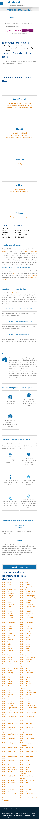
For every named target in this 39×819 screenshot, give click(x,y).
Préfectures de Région (21, 813)
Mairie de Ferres (24, 679)
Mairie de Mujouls (7, 681)
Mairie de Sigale (6, 765)
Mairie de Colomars (8, 631)
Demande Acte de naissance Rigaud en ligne (19, 103)
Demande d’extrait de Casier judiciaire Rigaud (19, 137)
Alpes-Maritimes (32, 275)
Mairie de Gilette (7, 648)
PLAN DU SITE (13, 809)
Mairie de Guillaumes (26, 653)
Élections (11, 818)
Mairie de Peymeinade (8, 703)
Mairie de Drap (24, 637)
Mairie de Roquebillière (27, 710)
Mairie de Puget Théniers (9, 708)
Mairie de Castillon (25, 615)
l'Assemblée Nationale (19, 293)
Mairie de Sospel (25, 765)
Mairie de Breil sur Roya (9, 604)
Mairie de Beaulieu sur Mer (28, 591)
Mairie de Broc (6, 675)
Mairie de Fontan (25, 644)
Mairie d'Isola (24, 655)
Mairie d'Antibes (25, 585)
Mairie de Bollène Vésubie (27, 657)
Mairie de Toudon (7, 771)
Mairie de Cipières (7, 626)
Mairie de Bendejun (8, 596)
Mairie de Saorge (25, 760)
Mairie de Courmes (25, 633)
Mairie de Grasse (25, 651)
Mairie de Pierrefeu (7, 705)
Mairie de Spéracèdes (8, 767)
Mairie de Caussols (7, 618)
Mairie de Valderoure (8, 789)
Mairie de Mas (6, 677)
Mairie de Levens (25, 681)
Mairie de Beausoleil (8, 593)
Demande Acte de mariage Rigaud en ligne (19, 105)
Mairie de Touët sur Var (9, 776)
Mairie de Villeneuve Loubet (28, 798)
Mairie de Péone (25, 701)
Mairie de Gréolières (8, 653)
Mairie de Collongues (26, 629)
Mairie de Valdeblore (26, 787)
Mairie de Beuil (6, 598)
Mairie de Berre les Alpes (27, 596)
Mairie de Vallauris (25, 789)
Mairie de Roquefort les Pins (28, 712)
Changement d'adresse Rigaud (19, 217)
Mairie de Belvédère (26, 593)
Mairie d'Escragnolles (8, 642)
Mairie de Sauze (6, 763)
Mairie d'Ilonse (6, 655)
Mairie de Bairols (7, 591)
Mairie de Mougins (7, 694)
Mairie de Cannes (25, 609)
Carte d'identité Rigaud (19, 133)
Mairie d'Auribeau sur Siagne (10, 589)
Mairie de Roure (24, 721)
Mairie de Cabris (6, 607)
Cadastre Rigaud (19, 164)
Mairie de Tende (24, 767)
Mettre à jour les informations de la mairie (12, 67)
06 (13, 273)
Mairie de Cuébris (25, 635)
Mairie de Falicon (7, 644)
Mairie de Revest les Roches (28, 708)
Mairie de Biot (6, 600)
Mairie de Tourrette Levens (28, 780)
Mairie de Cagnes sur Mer (27, 607)
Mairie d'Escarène (7, 657)
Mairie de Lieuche (7, 684)
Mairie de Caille (6, 609)
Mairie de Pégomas (7, 699)
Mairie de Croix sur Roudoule (10, 661)
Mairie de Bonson (7, 602)
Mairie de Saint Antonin (27, 723)
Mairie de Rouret (25, 677)
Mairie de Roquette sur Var (10, 668)
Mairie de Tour (24, 668)
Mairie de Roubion (7, 721)
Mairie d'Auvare (24, 589)
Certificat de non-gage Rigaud (19, 191)
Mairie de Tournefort (8, 780)
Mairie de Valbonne (8, 787)
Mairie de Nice (6, 697)
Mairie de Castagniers (26, 613)
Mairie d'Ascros (6, 587)
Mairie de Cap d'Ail (25, 611)
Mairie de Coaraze (7, 629)
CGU (20, 809)
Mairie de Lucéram (25, 684)
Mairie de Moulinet (25, 694)
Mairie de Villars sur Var (9, 793)
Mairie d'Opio (24, 697)
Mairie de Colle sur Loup (27, 659)
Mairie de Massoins (25, 690)
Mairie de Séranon (25, 763)
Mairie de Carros (7, 613)
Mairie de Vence (24, 791)
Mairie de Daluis (6, 637)
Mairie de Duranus (7, 640)
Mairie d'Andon (6, 585)
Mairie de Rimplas (7, 710)
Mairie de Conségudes (26, 631)
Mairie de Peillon (7, 701)
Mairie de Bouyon (25, 602)
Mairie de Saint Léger (8, 743)
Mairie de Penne (7, 664)
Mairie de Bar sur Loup (26, 673)
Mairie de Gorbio (25, 648)
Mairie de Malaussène (8, 686)
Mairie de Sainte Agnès (26, 756)
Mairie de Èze (24, 642)
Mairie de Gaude (25, 661)
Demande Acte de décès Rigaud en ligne (19, 108)
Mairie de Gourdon (7, 651)
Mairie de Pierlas (25, 703)
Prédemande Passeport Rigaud (19, 135)
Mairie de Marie (6, 690)
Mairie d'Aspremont (26, 587)
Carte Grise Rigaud (19, 189)
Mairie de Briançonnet (26, 604)
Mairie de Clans (24, 626)
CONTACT (4, 809)
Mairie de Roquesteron (9, 717)
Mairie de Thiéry (24, 769)
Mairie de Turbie (25, 670)
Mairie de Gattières (25, 646)
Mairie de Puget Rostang (27, 705)
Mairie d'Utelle (24, 782)
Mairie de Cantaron (7, 611)
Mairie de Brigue (7, 659)
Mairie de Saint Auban (8, 727)
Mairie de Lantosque (8, 673)
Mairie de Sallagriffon (8, 760)
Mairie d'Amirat (24, 582)
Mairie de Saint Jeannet (9, 738)
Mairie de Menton (7, 692)
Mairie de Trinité (7, 670)
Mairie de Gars (6, 646)
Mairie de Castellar (7, 615)
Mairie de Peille (24, 699)
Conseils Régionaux (8, 813)
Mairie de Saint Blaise (26, 727)
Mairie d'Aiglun (6, 582)
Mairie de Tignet (6, 679)
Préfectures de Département (22, 816)
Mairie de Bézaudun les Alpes (28, 598)
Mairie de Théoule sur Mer (10, 769)
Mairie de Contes (7, 633)
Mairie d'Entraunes (25, 640)
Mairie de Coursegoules (9, 635)
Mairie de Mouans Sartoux (28, 692)
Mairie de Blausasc (25, 600)
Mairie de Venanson (8, 791)
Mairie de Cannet (25, 675)
